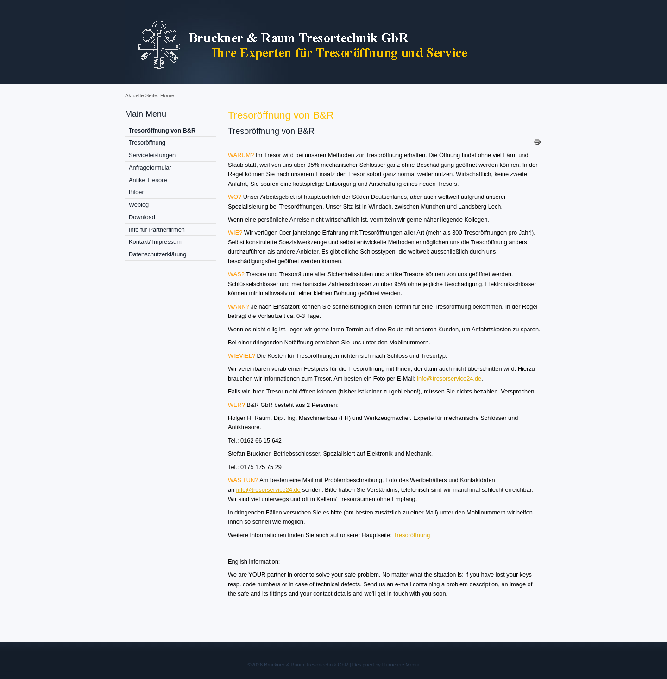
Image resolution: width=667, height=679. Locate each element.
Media (413, 664)
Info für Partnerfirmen (157, 229)
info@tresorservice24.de (449, 378)
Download (142, 217)
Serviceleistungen (152, 155)
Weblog (139, 204)
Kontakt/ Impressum (155, 241)
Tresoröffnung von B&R (162, 130)
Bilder (136, 192)
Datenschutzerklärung (157, 254)
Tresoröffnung (147, 142)
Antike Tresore (148, 180)
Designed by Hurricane (379, 664)
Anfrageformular (150, 167)
